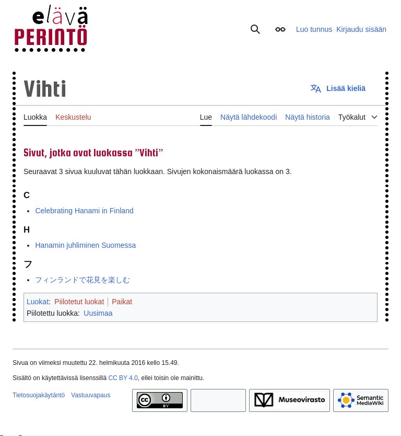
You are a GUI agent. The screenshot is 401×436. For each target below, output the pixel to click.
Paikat (122, 301)
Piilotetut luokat (79, 301)
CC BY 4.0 (122, 378)
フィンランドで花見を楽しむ (82, 280)
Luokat (38, 301)
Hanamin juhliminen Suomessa (85, 245)
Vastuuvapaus (90, 395)
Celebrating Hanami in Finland (84, 210)
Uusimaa (98, 313)
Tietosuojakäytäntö (39, 395)
